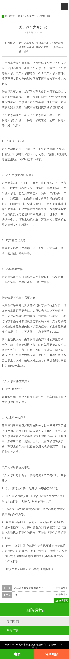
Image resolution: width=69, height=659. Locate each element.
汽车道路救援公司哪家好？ (28, 588)
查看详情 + (61, 588)
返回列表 (61, 600)
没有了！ (19, 594)
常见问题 (45, 16)
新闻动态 (13, 621)
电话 (17, 654)
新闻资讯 (31, 16)
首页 (20, 16)
